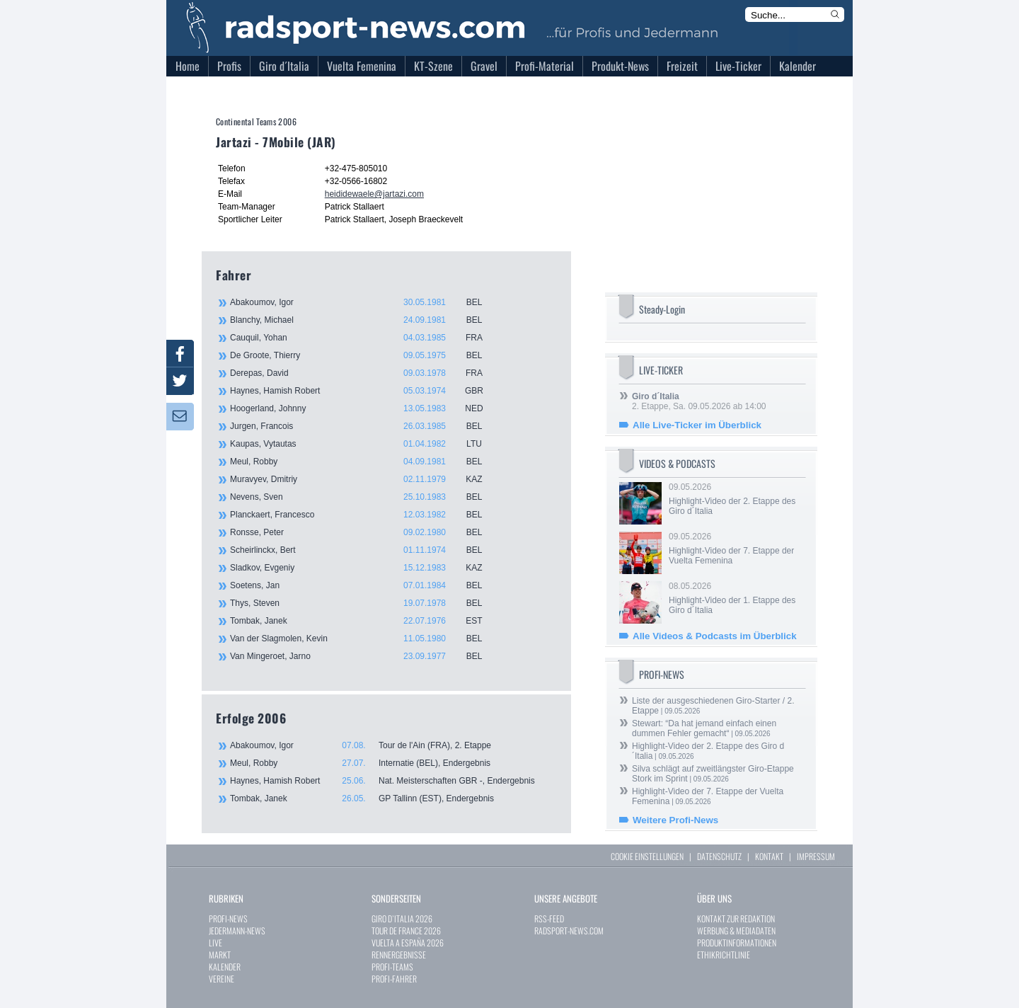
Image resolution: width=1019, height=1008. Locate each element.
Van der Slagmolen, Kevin (364, 638)
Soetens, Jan (364, 585)
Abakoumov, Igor (364, 302)
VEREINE (221, 979)
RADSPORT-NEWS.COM (569, 930)
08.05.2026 (736, 598)
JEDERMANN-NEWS (237, 930)
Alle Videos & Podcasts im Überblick (715, 636)
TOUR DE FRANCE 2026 (406, 930)
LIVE (215, 943)
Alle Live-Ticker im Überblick (697, 425)
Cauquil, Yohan (364, 338)
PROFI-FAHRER (394, 979)
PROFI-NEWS (228, 918)
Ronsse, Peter (364, 532)
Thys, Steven (364, 603)
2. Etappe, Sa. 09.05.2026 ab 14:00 (699, 401)
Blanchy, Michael (364, 320)
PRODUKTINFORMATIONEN (736, 943)
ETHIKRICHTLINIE (723, 955)
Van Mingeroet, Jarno (364, 656)
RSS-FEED (549, 918)
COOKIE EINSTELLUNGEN (647, 856)
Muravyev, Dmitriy (364, 479)
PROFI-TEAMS (392, 967)
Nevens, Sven (364, 497)
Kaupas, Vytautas (364, 444)
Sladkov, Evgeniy (364, 568)
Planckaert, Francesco (364, 515)
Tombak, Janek (364, 621)
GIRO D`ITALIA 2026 (402, 918)
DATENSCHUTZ (719, 856)
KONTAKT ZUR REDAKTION (736, 918)
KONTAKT (769, 856)
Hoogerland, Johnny (364, 408)
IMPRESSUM (816, 856)
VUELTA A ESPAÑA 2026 (408, 943)
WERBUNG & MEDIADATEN (736, 930)
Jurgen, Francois (364, 426)
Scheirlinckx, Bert (364, 550)
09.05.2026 (736, 499)
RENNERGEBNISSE (399, 955)
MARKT (220, 955)
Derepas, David (364, 373)
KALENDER (225, 967)
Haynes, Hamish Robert (364, 391)
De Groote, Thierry (364, 355)
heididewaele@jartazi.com (374, 194)
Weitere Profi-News (675, 820)
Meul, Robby (364, 461)
